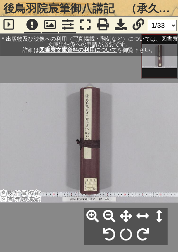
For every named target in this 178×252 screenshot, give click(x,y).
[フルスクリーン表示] (85, 25)
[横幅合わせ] (142, 216)
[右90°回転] (142, 235)
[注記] (32, 25)
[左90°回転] (109, 235)
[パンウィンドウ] (50, 25)
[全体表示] (126, 216)
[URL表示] (138, 25)
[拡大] (92, 216)
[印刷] (103, 25)
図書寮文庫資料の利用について (78, 50)
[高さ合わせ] (159, 216)
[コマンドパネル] (67, 25)
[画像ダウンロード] (120, 25)
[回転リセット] (126, 235)
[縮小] (109, 216)
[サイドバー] (8, 25)
